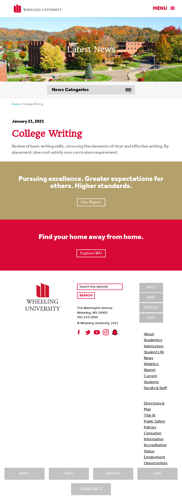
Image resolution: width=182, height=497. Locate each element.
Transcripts (91, 489)
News (148, 358)
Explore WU (91, 253)
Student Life (154, 352)
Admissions (154, 346)
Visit (68, 474)
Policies (150, 427)
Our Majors (91, 202)
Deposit (113, 474)
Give (157, 474)
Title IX (149, 416)
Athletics (151, 364)
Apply (24, 474)
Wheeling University (38, 8)
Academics (153, 340)
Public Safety (154, 421)
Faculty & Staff (155, 388)
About (149, 334)
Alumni (149, 370)
